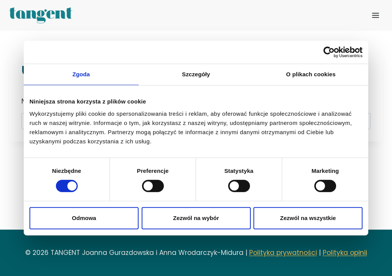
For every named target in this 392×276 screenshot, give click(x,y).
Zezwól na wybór (196, 218)
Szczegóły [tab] (196, 74)
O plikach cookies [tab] (310, 74)
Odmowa (84, 218)
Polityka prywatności (283, 252)
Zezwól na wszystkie (308, 218)
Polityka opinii (345, 252)
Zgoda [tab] (81, 74)
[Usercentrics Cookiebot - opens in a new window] (329, 52)
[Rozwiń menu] (375, 15)
